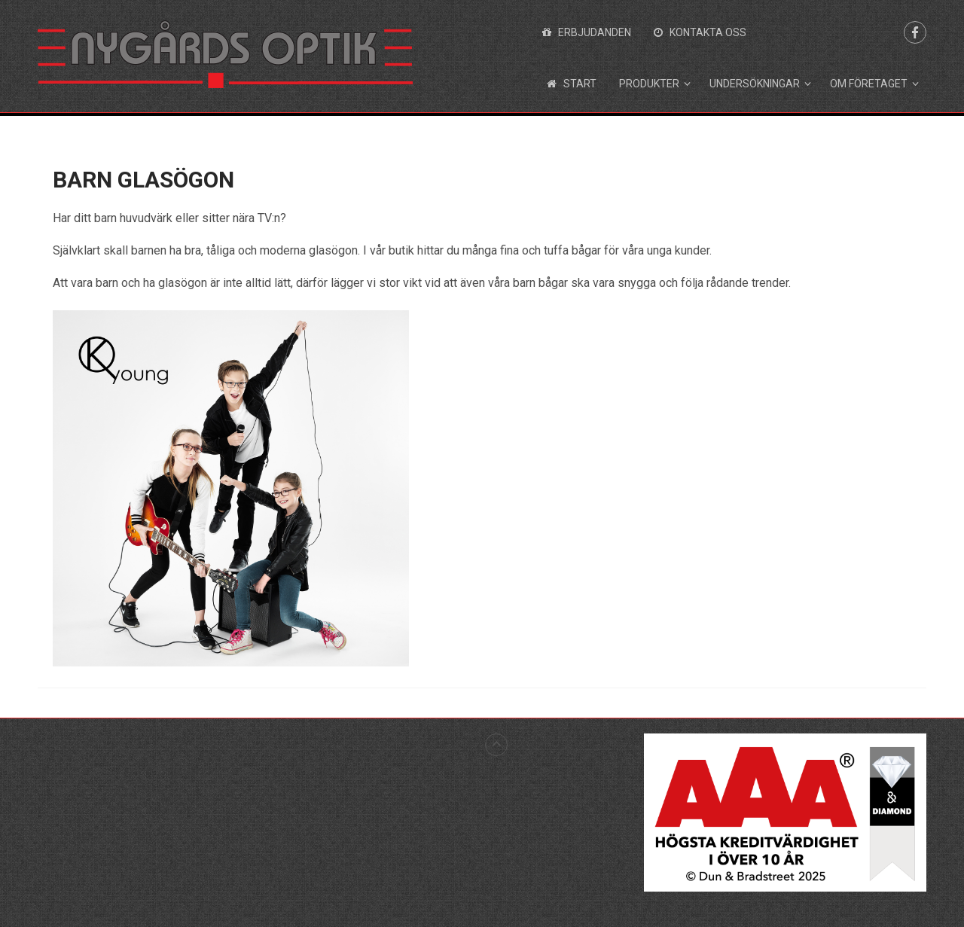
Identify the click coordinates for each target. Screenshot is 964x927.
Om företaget (869, 84)
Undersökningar (754, 84)
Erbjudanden (586, 32)
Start (571, 84)
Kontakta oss (700, 32)
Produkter (649, 84)
